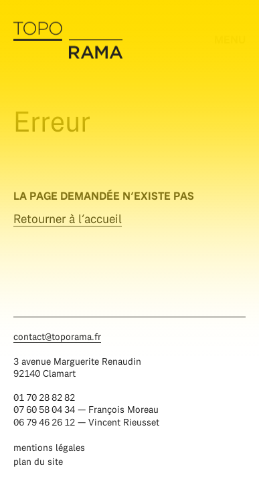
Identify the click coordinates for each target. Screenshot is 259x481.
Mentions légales (49, 447)
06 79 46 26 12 (44, 422)
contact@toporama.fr (57, 336)
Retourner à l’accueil (67, 219)
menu (230, 39)
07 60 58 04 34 (44, 409)
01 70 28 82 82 (44, 397)
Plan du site (38, 461)
